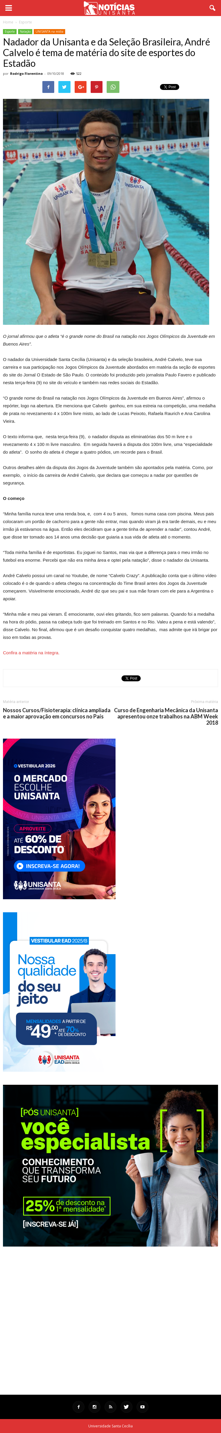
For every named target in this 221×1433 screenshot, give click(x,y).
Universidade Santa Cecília (110, 1426)
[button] (212, 8)
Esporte (10, 31)
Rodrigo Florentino (26, 73)
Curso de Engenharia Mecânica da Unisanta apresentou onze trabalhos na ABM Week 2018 (166, 716)
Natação (25, 31)
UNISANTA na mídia (49, 31)
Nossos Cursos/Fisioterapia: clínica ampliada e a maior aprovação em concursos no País (56, 713)
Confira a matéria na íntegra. (31, 652)
